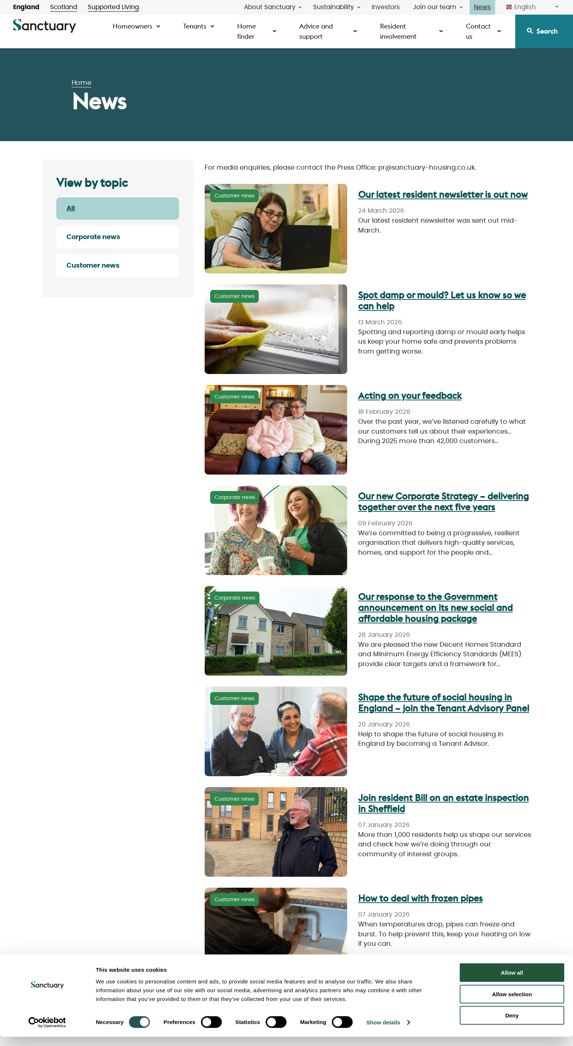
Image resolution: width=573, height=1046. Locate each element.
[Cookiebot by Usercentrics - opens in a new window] (47, 1031)
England (26, 7)
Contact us (478, 31)
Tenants (194, 26)
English (521, 7)
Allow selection (512, 1003)
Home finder (246, 31)
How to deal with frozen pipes (420, 898)
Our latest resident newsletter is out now (443, 194)
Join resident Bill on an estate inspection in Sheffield (443, 803)
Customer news (93, 266)
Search (547, 31)
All (71, 208)
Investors (386, 7)
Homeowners (132, 26)
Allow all (512, 982)
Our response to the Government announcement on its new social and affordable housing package (435, 607)
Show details (384, 1031)
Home (81, 83)
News (482, 7)
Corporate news (93, 237)
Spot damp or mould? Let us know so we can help (442, 300)
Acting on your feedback (410, 395)
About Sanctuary (270, 7)
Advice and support (316, 31)
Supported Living (113, 7)
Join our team (434, 7)
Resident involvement (398, 31)
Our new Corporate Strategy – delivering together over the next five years (443, 501)
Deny (512, 1025)
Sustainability (333, 7)
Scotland (63, 7)
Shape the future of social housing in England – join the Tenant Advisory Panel (443, 702)
